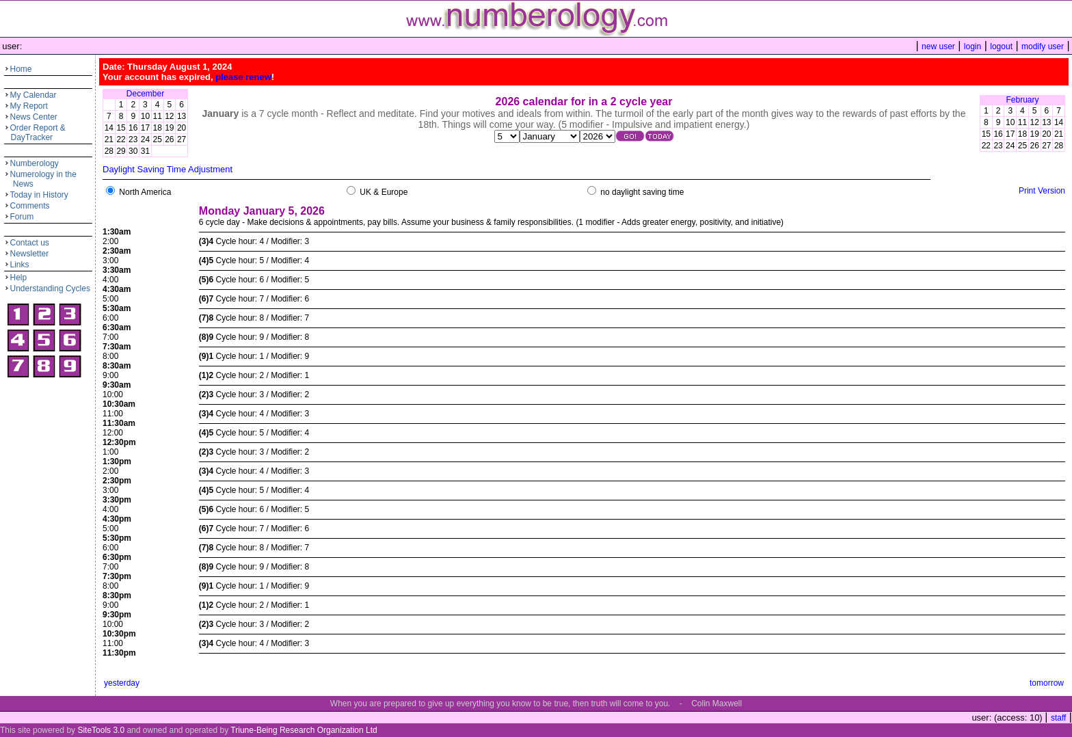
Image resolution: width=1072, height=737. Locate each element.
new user (938, 46)
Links (19, 264)
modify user (1042, 46)
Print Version (1042, 191)
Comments (30, 206)
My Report (29, 106)
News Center (33, 117)
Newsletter (29, 253)
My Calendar (33, 95)
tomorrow (1047, 683)
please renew (243, 77)
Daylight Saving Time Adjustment (167, 169)
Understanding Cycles (50, 288)
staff (1058, 718)
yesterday (121, 683)
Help (18, 277)
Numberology (34, 163)
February (1022, 100)
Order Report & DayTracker (35, 132)
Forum (22, 217)
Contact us (29, 242)
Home (21, 69)
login (972, 46)
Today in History (39, 195)
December (145, 93)
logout (1001, 46)
